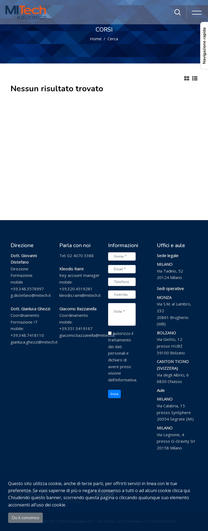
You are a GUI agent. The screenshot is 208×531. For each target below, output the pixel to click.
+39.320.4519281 (76, 288)
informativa (125, 379)
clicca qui (181, 490)
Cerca (113, 38)
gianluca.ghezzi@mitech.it (34, 342)
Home (96, 38)
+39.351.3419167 (76, 328)
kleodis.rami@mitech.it (80, 295)
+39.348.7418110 (27, 335)
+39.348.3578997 (27, 288)
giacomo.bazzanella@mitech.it (87, 335)
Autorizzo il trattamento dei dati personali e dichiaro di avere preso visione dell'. (122, 356)
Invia (114, 393)
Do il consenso (25, 518)
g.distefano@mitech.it (31, 295)
